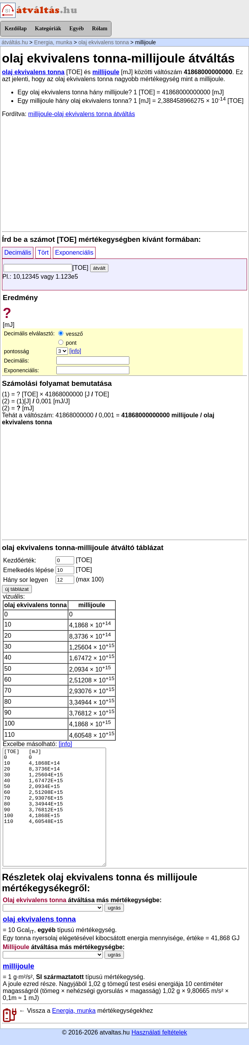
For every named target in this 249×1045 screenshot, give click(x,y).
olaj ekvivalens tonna (103, 42)
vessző (70, 334)
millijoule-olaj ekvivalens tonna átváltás (81, 114)
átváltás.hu (15, 42)
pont (67, 343)
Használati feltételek (159, 1032)
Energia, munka (53, 42)
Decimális (17, 252)
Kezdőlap (16, 28)
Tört (43, 252)
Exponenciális (74, 252)
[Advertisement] (124, 174)
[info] (75, 351)
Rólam (100, 28)
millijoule (105, 72)
